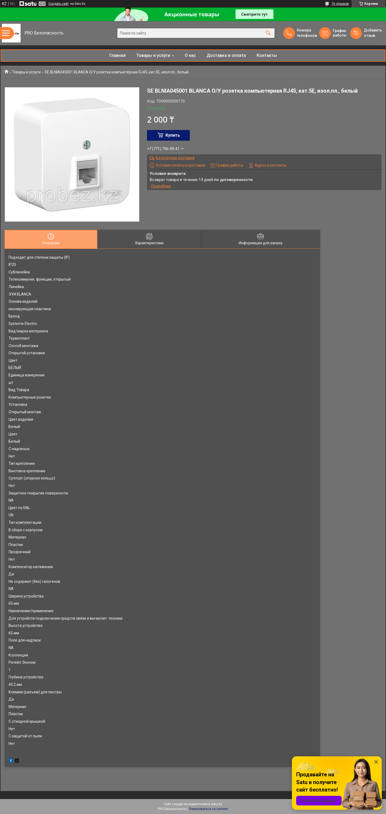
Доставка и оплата (226, 55)
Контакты (267, 55)
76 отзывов (340, 4)
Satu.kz (216, 804)
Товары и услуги (153, 55)
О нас (190, 55)
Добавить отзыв (372, 33)
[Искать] (268, 33)
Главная (117, 55)
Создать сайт (58, 4)
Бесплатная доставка (175, 158)
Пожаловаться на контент (208, 809)
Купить (172, 135)
